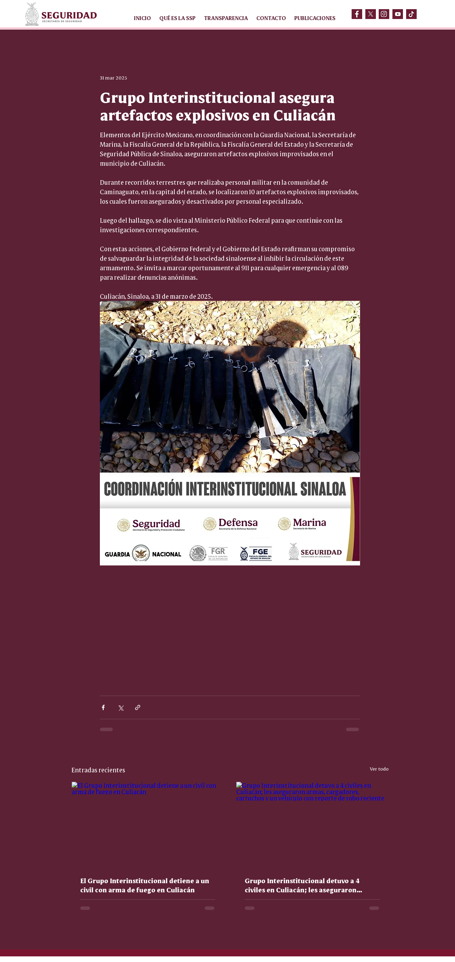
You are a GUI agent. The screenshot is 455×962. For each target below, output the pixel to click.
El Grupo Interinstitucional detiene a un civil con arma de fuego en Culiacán (144, 885)
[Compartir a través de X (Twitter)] (120, 707)
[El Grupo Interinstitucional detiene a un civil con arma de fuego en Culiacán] (148, 824)
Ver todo (379, 768)
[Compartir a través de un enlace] (137, 707)
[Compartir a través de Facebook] (103, 707)
